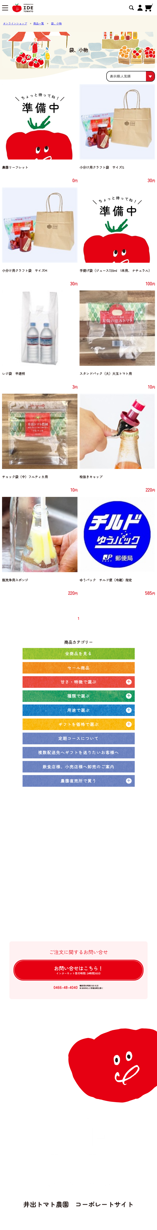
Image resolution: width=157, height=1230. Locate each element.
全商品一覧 (48, 850)
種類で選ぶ (78, 696)
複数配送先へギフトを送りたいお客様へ (78, 752)
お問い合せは (78, 970)
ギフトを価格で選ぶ (78, 724)
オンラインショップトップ (59, 842)
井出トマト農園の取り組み (59, 875)
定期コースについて (78, 738)
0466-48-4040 (65, 987)
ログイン (46, 932)
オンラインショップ (15, 23)
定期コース (48, 858)
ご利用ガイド (49, 900)
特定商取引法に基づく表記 (59, 916)
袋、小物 (56, 23)
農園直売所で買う (78, 781)
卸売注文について (52, 891)
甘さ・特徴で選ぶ (78, 682)
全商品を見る (78, 653)
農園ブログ (48, 867)
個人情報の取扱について (57, 924)
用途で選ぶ (78, 710)
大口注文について (52, 883)
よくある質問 (49, 908)
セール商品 (78, 668)
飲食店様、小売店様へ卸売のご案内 (78, 767)
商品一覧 (38, 23)
